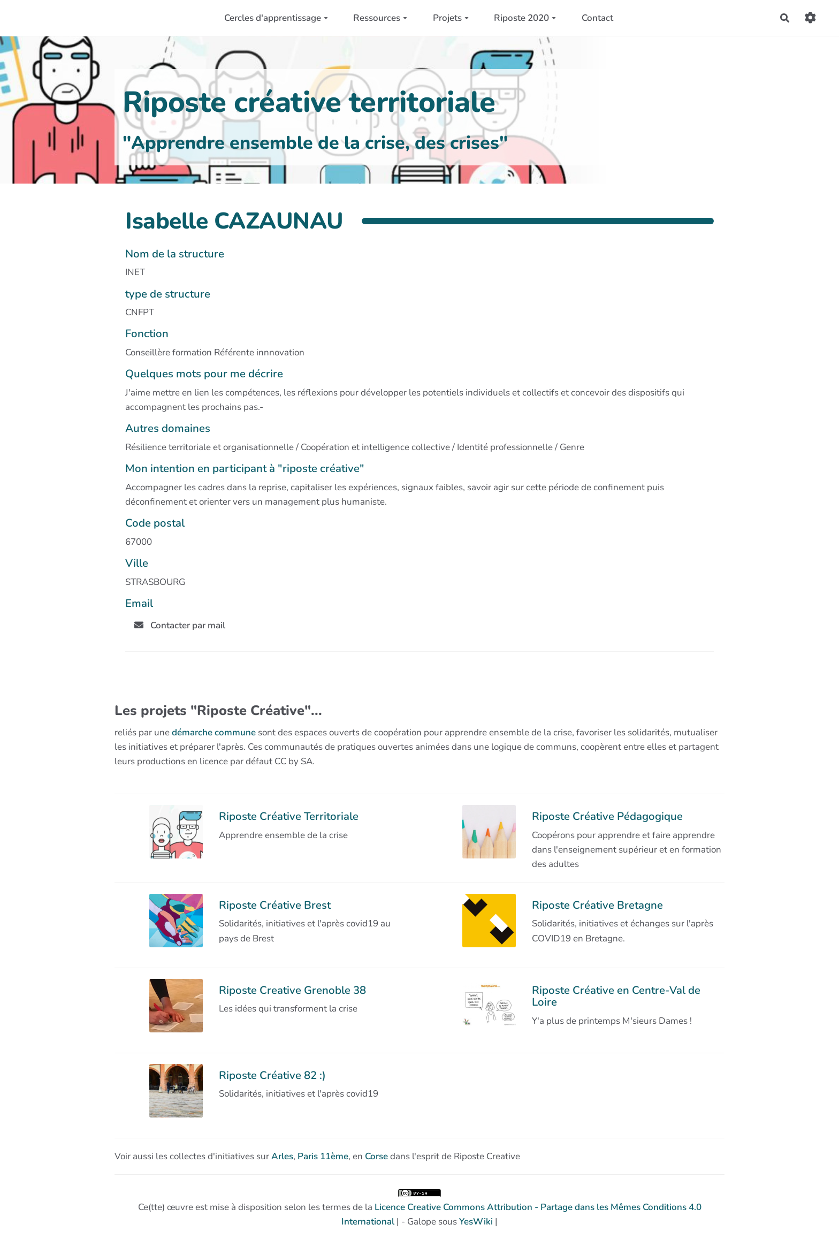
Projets (451, 18)
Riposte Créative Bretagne (597, 905)
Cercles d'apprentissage (276, 18)
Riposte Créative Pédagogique (607, 816)
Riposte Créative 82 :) (272, 1075)
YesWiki (476, 1221)
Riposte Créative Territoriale (289, 816)
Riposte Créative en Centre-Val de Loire (616, 996)
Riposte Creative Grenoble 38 (292, 990)
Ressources (380, 18)
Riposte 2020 (525, 18)
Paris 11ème (323, 1156)
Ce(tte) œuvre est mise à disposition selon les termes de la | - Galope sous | (419, 1208)
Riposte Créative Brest (275, 905)
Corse (376, 1156)
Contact (597, 18)
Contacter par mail (179, 625)
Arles (282, 1156)
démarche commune (214, 732)
